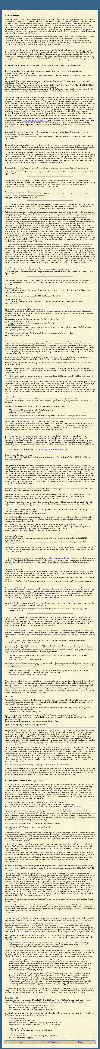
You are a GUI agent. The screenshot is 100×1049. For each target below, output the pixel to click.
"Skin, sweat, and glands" (57, 558)
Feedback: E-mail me (49, 1042)
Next (80, 1042)
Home (20, 1042)
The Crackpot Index (23, 931)
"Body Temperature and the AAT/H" (35, 121)
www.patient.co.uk (11, 303)
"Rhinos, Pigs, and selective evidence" (51, 449)
